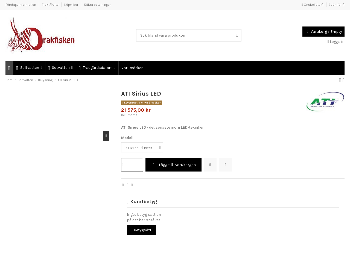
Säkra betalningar (97, 5)
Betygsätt (142, 230)
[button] (29, 68)
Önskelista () (313, 5)
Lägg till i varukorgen (173, 165)
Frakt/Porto (50, 5)
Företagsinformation (21, 5)
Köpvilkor (71, 5)
